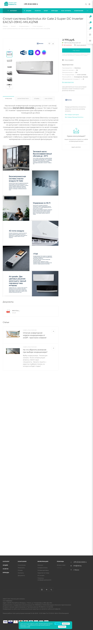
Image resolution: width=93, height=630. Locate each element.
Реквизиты (21, 567)
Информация (43, 561)
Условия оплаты (43, 567)
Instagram (42, 590)
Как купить (48, 98)
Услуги (5, 569)
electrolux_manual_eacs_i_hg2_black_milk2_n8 (16, 310)
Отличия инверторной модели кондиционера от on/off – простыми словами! (34, 335)
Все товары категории (72, 114)
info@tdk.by (77, 566)
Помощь (60, 561)
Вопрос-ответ (61, 565)
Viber (51, 590)
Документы (21, 575)
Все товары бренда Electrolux (74, 117)
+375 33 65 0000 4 (31, 4)
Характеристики (23, 98)
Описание (8, 98)
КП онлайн (41, 575)
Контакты (21, 573)
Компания (22, 561)
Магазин (40, 565)
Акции (5, 565)
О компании (22, 565)
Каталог (6, 561)
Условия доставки (43, 570)
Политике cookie (25, 626)
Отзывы (36, 98)
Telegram (47, 590)
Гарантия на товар (43, 573)
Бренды (6, 572)
